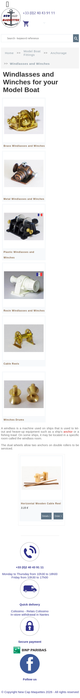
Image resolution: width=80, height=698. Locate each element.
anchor (68, 431)
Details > (46, 516)
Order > (58, 516)
